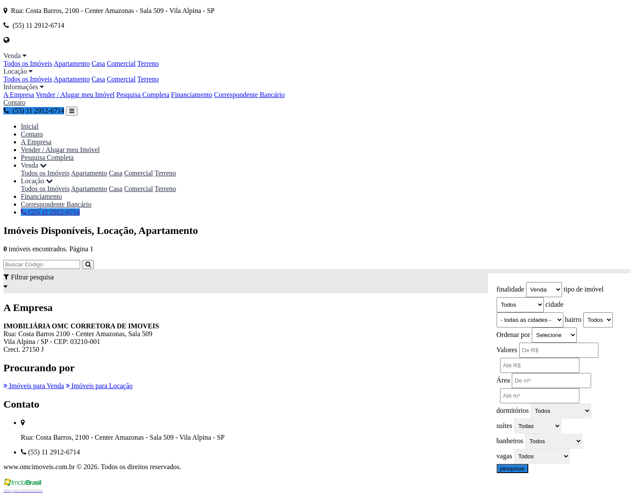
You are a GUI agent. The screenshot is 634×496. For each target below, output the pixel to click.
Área (503, 380)
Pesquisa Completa (143, 94)
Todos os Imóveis (27, 63)
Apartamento (72, 63)
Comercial (121, 63)
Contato (14, 102)
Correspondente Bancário (249, 94)
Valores (507, 349)
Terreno (148, 63)
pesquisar (512, 468)
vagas (504, 456)
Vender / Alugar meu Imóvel (75, 94)
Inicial (30, 126)
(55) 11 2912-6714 (33, 110)
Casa (98, 63)
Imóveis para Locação (99, 385)
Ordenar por (513, 334)
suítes (504, 425)
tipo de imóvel (584, 289)
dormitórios (513, 410)
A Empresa (18, 94)
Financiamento (191, 94)
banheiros (510, 440)
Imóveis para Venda (33, 385)
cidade (555, 304)
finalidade (510, 289)
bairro (573, 319)
